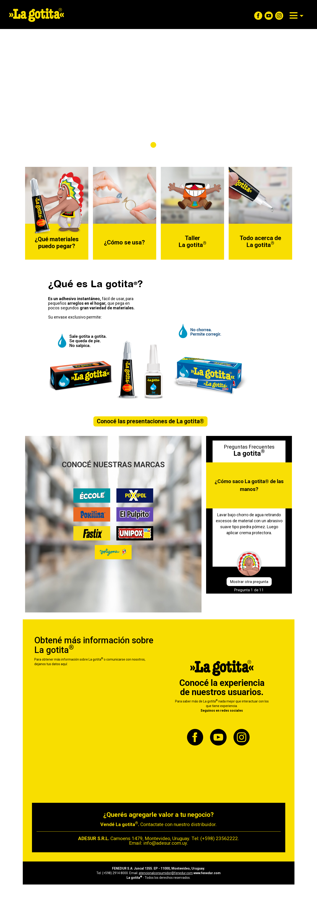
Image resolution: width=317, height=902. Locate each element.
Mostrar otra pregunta (249, 581)
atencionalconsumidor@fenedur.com (166, 873)
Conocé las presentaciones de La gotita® (150, 421)
